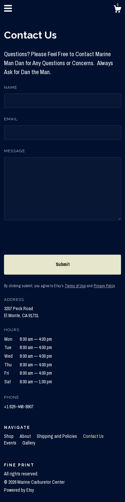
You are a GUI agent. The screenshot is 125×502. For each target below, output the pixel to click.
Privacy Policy (104, 286)
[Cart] (117, 10)
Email (11, 119)
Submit (63, 264)
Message (14, 151)
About (26, 436)
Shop (9, 436)
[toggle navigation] (8, 8)
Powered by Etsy (19, 490)
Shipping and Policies (57, 436)
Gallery (28, 443)
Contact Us (93, 436)
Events (10, 443)
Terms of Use (75, 286)
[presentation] (54, 242)
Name (10, 87)
